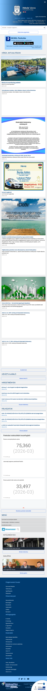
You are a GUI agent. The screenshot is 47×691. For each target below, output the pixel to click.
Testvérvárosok (9, 653)
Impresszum (9, 688)
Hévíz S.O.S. (9, 671)
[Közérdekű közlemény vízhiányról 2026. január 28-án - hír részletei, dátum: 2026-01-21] (23, 138)
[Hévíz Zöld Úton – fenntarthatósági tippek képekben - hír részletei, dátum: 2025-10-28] (23, 293)
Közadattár (8, 628)
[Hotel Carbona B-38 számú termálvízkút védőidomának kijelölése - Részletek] (23, 399)
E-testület (8, 618)
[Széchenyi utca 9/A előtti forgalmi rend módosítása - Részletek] (23, 393)
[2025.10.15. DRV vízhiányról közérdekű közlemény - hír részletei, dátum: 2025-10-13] (23, 324)
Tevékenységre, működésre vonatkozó (10, 522)
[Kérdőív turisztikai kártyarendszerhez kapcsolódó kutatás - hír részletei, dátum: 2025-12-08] (23, 222)
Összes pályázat (23, 430)
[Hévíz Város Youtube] (27, 679)
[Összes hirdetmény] (23, 404)
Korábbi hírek (23, 370)
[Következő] (41, 544)
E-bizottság (8, 621)
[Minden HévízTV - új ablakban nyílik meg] (23, 378)
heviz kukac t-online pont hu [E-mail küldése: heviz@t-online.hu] (39, 23)
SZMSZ (7, 609)
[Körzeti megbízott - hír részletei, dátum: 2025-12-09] (23, 179)
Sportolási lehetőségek (11, 669)
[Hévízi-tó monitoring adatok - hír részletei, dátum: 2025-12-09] (23, 71)
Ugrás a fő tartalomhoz (40, 16)
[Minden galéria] (23, 573)
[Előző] (5, 544)
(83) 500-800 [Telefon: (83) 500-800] (31, 22)
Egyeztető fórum (9, 623)
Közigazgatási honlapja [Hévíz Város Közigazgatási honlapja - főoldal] (29, 8)
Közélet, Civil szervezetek (11, 664)
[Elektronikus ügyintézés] (23, 32)
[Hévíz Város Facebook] (19, 679)
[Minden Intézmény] (23, 552)
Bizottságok (8, 602)
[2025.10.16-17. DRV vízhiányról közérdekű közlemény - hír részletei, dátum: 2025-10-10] (23, 353)
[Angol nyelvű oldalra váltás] (25, 11)
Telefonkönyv (9, 588)
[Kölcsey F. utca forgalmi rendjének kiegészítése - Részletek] (23, 388)
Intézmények (9, 646)
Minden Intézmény (23, 552)
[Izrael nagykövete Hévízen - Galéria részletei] (23, 569)
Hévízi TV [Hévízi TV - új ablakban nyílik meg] (8, 651)
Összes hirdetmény (23, 404)
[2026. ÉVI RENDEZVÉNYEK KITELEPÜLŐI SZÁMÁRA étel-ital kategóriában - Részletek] (23, 414)
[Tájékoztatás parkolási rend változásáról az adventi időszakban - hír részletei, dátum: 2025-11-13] (23, 261)
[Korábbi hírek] (23, 370)
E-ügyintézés (9, 625)
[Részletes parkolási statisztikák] (23, 511)
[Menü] (45, 2)
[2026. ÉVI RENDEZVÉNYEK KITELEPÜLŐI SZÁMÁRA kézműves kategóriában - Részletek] (23, 420)
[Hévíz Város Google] (24, 679)
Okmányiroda (9, 641)
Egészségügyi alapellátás (11, 637)
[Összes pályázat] (23, 430)
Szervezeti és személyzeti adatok (9, 519)
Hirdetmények (9, 639)
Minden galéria (23, 573)
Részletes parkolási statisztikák (23, 511)
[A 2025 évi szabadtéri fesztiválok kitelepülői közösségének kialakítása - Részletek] (23, 425)
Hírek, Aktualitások (10, 662)
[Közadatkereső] (23, 529)
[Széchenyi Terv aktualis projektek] (9, 684)
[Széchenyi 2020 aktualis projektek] (39, 685)
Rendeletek (8, 605)
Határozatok (8, 607)
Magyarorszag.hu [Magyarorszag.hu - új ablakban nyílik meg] (10, 630)
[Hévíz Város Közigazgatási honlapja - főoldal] (17, 10)
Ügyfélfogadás (9, 591)
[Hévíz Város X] (21, 679)
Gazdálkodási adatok (6, 525)
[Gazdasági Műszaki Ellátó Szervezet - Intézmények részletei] (23, 548)
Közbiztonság (9, 667)
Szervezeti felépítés (10, 586)
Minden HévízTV (23, 378)
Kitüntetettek (9, 655)
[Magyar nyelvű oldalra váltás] (23, 11)
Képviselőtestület (10, 600)
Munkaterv (8, 611)
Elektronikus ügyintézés (23, 32)
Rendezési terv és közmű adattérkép (14, 644)
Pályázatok (8, 593)
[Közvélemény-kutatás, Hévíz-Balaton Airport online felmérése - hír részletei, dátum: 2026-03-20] (23, 102)
